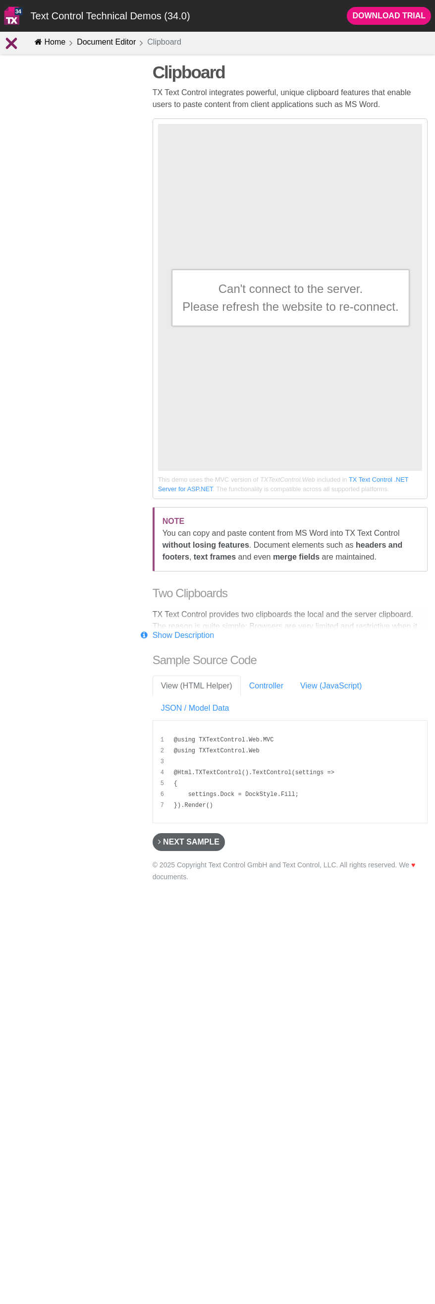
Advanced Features (47, 444)
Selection (48, 410)
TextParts (48, 361)
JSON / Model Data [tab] (195, 708)
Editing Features (44, 144)
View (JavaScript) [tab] (331, 685)
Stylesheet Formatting (54, 194)
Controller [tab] (266, 685)
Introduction (33, 94)
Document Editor (106, 42)
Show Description (184, 635)
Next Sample (188, 842)
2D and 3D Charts (48, 377)
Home (50, 42)
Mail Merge (42, 477)
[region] (291, 773)
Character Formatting (53, 161)
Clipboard (36, 244)
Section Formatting (50, 211)
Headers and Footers (53, 327)
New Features (46, 127)
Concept (42, 111)
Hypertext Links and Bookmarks (70, 278)
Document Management (54, 460)
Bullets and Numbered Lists (63, 261)
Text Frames (53, 311)
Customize (41, 494)
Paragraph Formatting (54, 177)
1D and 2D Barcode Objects (64, 394)
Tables (44, 294)
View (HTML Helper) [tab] (196, 685)
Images (31, 227)
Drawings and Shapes (55, 344)
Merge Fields (54, 427)
